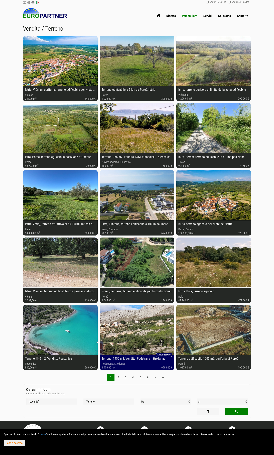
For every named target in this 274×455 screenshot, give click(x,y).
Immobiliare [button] (189, 16)
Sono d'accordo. (14, 443)
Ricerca (171, 16)
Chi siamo (224, 16)
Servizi (207, 16)
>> (163, 377)
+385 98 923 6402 (239, 2)
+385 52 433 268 (216, 2)
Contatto (242, 16)
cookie (42, 434)
